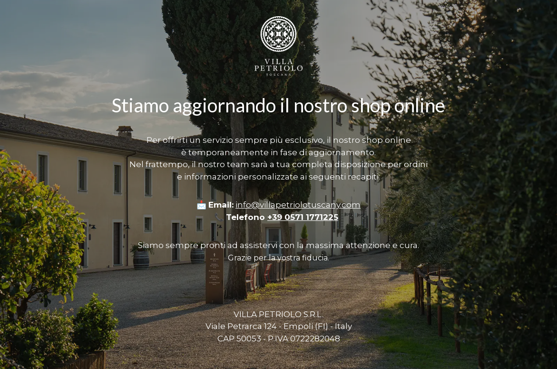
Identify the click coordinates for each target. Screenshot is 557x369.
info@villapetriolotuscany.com (298, 204)
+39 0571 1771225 (302, 217)
